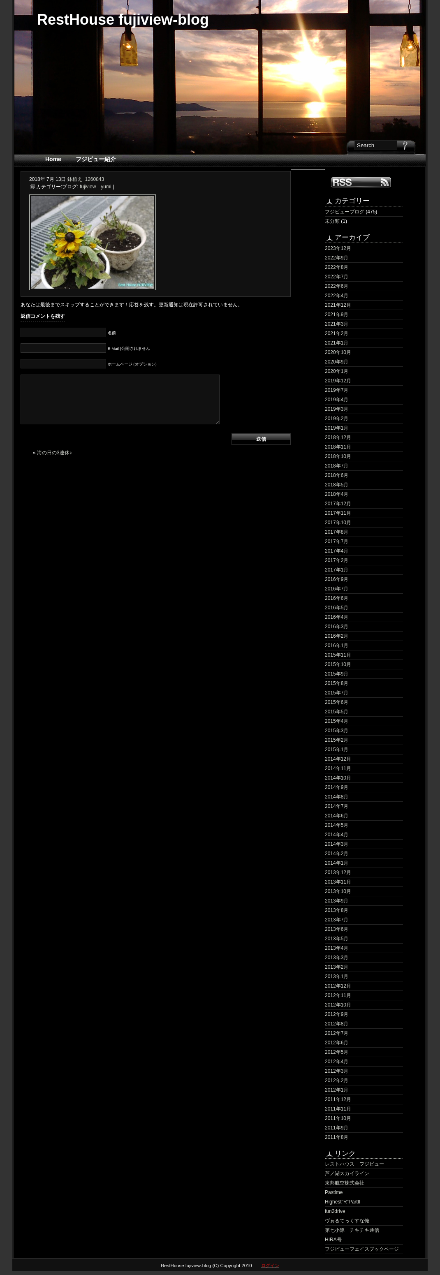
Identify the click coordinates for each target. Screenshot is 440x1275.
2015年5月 (336, 712)
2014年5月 (336, 825)
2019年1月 (336, 428)
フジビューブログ (344, 212)
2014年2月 (336, 853)
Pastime (334, 1192)
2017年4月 (336, 551)
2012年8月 (336, 1024)
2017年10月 (338, 522)
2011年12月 (338, 1099)
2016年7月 (336, 589)
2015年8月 (336, 683)
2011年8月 (336, 1137)
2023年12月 (338, 248)
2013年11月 (338, 882)
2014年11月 (338, 768)
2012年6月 (336, 1043)
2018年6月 (336, 475)
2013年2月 (336, 967)
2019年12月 (338, 381)
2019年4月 (336, 400)
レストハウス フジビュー (354, 1164)
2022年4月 (336, 296)
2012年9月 (336, 1014)
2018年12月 (338, 437)
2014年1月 (336, 863)
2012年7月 (336, 1033)
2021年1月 (336, 343)
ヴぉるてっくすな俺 (347, 1221)
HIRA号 (333, 1240)
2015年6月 (336, 702)
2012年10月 (338, 1005)
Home (53, 159)
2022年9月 (336, 258)
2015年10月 (338, 664)
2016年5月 (336, 608)
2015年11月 (338, 655)
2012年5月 (336, 1052)
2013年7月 (336, 920)
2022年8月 (336, 267)
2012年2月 (336, 1080)
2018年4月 (336, 494)
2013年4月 (336, 948)
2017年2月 (336, 560)
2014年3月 (336, 844)
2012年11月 (338, 995)
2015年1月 (336, 749)
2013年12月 (338, 872)
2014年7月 (336, 806)
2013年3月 (336, 957)
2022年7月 (336, 277)
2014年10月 (338, 778)
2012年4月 (336, 1061)
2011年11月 (338, 1109)
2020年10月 (338, 352)
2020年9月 (336, 362)
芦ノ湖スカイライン (347, 1173)
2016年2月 (336, 636)
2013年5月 (336, 939)
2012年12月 (338, 986)
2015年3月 (336, 731)
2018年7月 (336, 466)
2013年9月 (336, 901)
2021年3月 (336, 324)
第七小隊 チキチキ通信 (352, 1230)
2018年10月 (338, 456)
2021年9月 (336, 314)
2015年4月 (336, 721)
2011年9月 (336, 1128)
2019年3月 (336, 409)
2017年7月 (336, 541)
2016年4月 (336, 617)
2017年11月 (338, 513)
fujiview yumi (95, 187)
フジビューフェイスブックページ (362, 1249)
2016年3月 (336, 626)
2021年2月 (336, 333)
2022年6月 (336, 286)
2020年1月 (336, 371)
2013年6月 (336, 929)
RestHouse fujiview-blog (123, 19)
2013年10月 (338, 891)
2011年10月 (338, 1118)
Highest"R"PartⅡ (342, 1202)
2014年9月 (336, 787)
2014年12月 (338, 759)
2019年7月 (336, 390)
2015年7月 (336, 693)
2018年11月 (338, 447)
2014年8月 (336, 797)
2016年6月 (336, 598)
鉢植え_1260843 (85, 179)
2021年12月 (338, 305)
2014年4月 (336, 835)
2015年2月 (336, 740)
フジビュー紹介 (96, 159)
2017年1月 (336, 570)
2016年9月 (336, 579)
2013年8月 (336, 910)
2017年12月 (338, 504)
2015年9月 (336, 674)
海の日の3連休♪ (54, 453)
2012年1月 (336, 1090)
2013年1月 (336, 976)
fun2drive (335, 1211)
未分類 (332, 221)
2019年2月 (336, 418)
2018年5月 (336, 485)
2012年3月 (336, 1071)
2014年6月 (336, 816)
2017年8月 (336, 532)
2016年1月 (336, 645)
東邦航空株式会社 (344, 1183)
